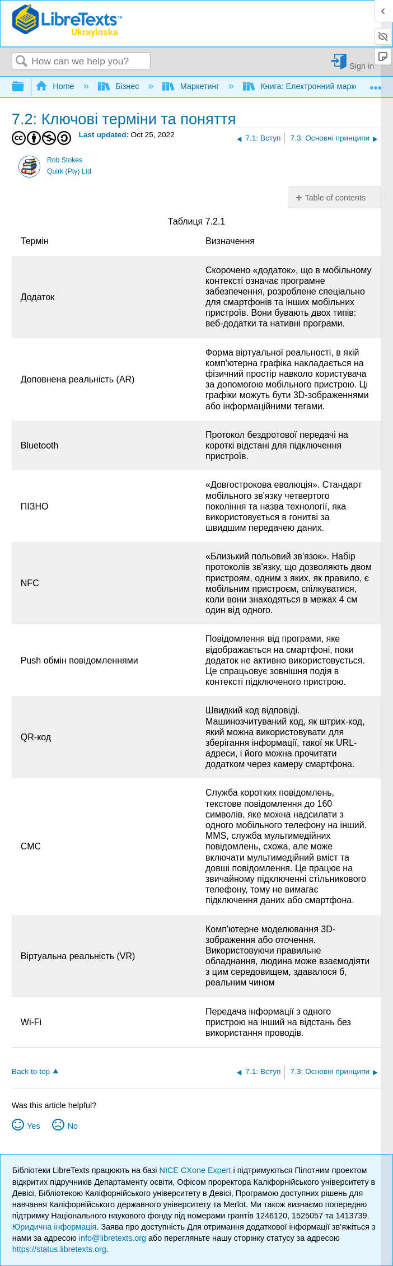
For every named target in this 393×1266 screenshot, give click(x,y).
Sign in (361, 66)
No (73, 1126)
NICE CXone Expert (196, 1170)
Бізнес (120, 86)
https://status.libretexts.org (59, 1249)
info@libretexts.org (112, 1238)
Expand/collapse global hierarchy (25, 87)
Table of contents (335, 197)
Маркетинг (191, 86)
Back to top (31, 1071)
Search (22, 62)
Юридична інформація (54, 1226)
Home (56, 86)
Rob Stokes (64, 160)
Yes (33, 1126)
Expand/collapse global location (375, 84)
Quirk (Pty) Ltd (69, 171)
